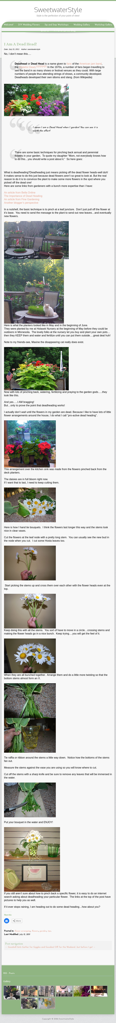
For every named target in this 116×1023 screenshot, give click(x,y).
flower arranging (23, 931)
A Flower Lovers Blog (64, 31)
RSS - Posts (9, 973)
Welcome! (8, 25)
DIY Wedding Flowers (29, 25)
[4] (43, 66)
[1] (37, 66)
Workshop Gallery (103, 25)
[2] (39, 66)
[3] (41, 66)
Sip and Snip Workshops (57, 25)
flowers (35, 931)
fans (69, 63)
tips (49, 931)
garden (42, 931)
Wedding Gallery (81, 25)
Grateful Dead (27, 67)
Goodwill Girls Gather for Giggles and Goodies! (29, 947)
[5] (45, 66)
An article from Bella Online (19, 192)
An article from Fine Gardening (21, 199)
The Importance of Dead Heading (23, 196)
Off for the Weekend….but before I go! (75, 947)
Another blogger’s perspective (21, 202)
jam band (96, 63)
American (84, 63)
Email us (45, 31)
